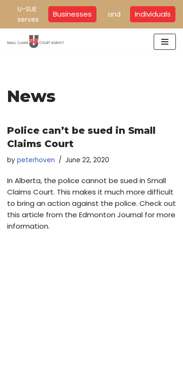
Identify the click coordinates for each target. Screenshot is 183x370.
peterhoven (36, 160)
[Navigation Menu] (165, 42)
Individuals (153, 14)
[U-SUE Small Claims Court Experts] (35, 41)
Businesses (72, 14)
